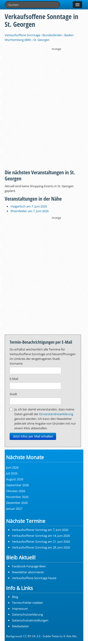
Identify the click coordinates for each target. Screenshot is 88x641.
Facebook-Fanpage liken (29, 566)
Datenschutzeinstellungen (30, 620)
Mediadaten (20, 626)
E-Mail (14, 379)
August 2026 (14, 479)
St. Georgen (41, 40)
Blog (15, 597)
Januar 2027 (14, 508)
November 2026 (17, 497)
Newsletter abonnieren (28, 572)
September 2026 (17, 485)
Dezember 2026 (17, 503)
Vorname (16, 363)
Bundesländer (52, 35)
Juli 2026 (11, 473)
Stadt (13, 394)
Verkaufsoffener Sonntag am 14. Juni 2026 (41, 536)
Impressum (20, 608)
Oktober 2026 (15, 491)
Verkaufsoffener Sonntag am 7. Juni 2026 (40, 530)
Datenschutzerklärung (27, 614)
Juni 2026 (12, 467)
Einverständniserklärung (56, 414)
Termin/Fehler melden (27, 603)
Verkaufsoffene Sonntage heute (34, 578)
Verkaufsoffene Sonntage (22, 35)
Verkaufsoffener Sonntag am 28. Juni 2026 (41, 547)
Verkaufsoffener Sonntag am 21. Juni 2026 (41, 541)
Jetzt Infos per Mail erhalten (33, 436)
